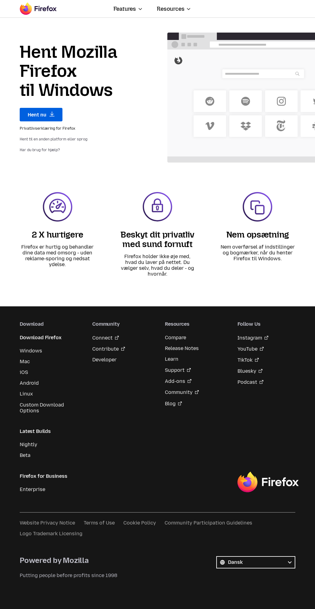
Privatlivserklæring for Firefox (47, 128)
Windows (31, 351)
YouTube (247, 349)
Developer (104, 360)
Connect (102, 338)
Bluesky (246, 371)
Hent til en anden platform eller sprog (53, 139)
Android (29, 383)
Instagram (249, 338)
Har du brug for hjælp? (40, 150)
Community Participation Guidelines (208, 523)
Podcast (247, 382)
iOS (24, 372)
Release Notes (182, 348)
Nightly (28, 444)
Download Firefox (40, 337)
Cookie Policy (139, 523)
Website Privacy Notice (47, 523)
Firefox (268, 482)
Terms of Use (99, 523)
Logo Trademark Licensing (51, 533)
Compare (175, 337)
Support (175, 370)
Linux (26, 394)
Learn (171, 359)
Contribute (105, 349)
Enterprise (32, 489)
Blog (170, 404)
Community (179, 392)
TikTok (245, 360)
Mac (25, 361)
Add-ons (175, 381)
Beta (25, 455)
